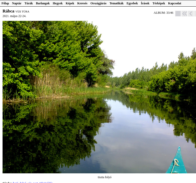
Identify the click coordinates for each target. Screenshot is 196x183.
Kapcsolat (174, 3)
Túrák (28, 3)
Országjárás (99, 3)
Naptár (16, 3)
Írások (145, 3)
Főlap (5, 3)
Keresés (82, 3)
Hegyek (58, 3)
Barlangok (43, 3)
